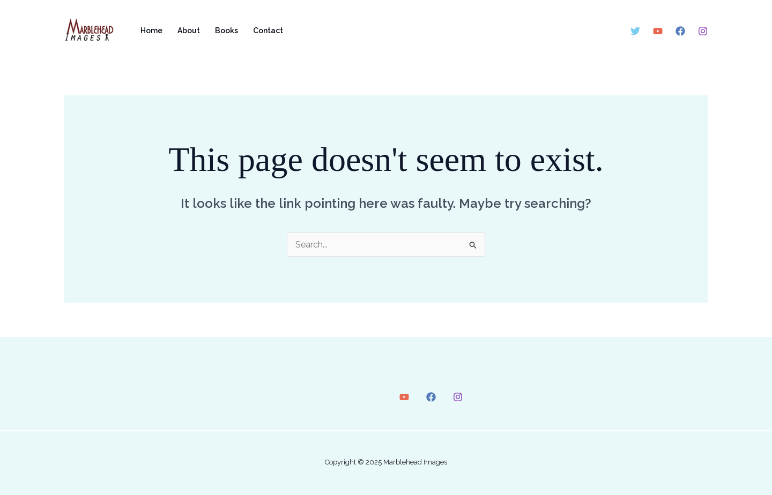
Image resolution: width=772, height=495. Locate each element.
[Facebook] (680, 31)
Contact (268, 30)
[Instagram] (703, 31)
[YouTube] (658, 31)
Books (226, 30)
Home (151, 30)
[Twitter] (635, 31)
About (188, 30)
